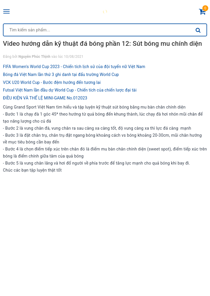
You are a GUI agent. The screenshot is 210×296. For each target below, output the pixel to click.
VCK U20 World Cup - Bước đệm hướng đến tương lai (52, 82)
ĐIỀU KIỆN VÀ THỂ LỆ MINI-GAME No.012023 (45, 98)
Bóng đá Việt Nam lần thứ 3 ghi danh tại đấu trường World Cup (61, 74)
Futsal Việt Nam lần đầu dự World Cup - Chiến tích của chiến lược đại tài (69, 90)
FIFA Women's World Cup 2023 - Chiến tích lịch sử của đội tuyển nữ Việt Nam (74, 66)
